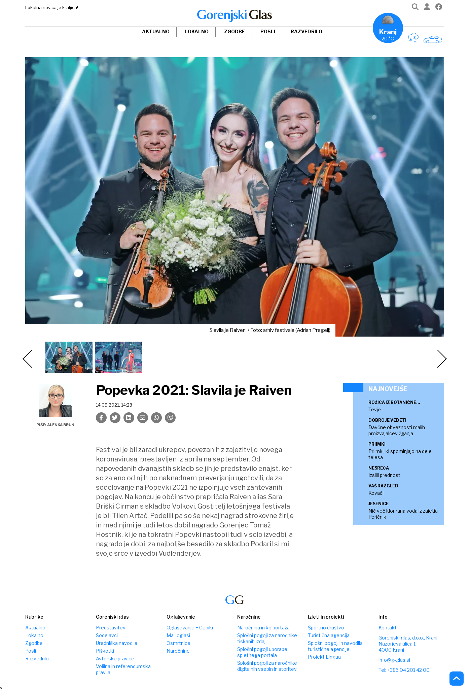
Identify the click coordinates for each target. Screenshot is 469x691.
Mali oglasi (178, 635)
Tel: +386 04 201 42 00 (404, 670)
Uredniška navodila (116, 643)
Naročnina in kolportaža (263, 627)
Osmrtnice (178, 643)
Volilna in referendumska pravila (123, 669)
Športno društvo (326, 627)
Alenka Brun (60, 424)
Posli (267, 31)
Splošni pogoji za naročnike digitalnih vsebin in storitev (267, 666)
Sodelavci (107, 635)
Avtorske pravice (115, 658)
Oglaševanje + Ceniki (190, 627)
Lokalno (197, 31)
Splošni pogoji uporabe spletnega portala (262, 652)
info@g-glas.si (394, 660)
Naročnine (178, 651)
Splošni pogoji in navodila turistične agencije (335, 646)
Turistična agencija (329, 635)
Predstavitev (110, 627)
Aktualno (156, 31)
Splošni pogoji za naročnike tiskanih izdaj (267, 638)
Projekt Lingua (324, 657)
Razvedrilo (306, 31)
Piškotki (105, 651)
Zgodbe (234, 31)
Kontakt (387, 627)
